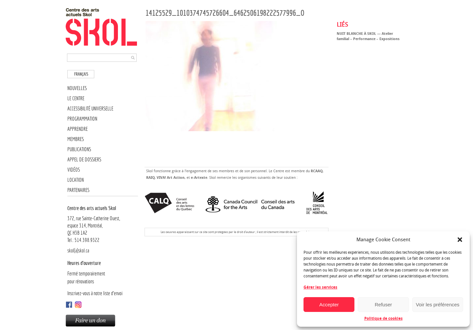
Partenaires (78, 190)
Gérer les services (320, 287)
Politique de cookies (383, 318)
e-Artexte (199, 178)
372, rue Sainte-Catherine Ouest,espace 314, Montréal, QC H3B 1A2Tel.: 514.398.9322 (102, 223)
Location (75, 180)
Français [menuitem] (81, 74)
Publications (79, 149)
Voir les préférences (438, 304)
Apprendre (77, 129)
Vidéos (73, 170)
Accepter (329, 304)
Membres (75, 139)
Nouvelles (77, 88)
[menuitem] (81, 74)
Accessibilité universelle (90, 109)
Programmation (82, 119)
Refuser (383, 304)
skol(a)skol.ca (78, 251)
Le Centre (75, 98)
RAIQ (150, 178)
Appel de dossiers (84, 159)
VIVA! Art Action (171, 178)
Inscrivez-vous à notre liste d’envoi (95, 293)
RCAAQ (317, 171)
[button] (460, 239)
